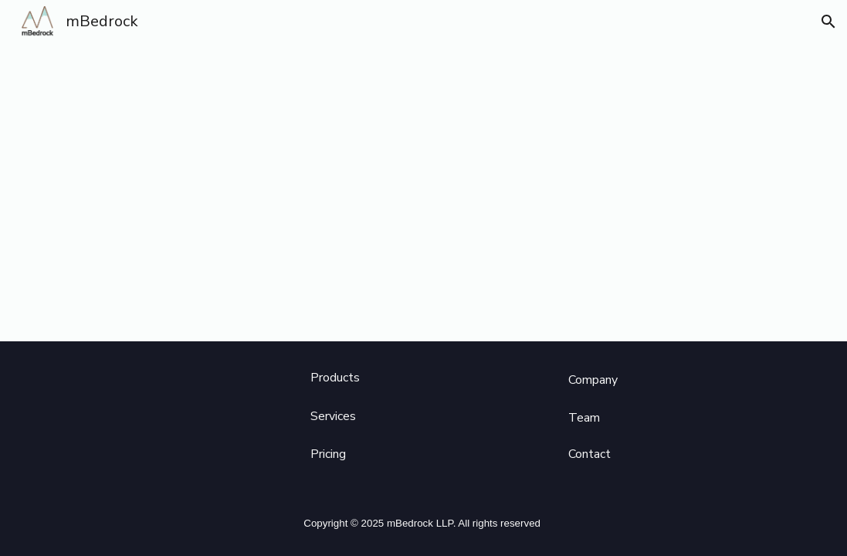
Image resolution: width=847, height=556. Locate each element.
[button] (828, 21)
